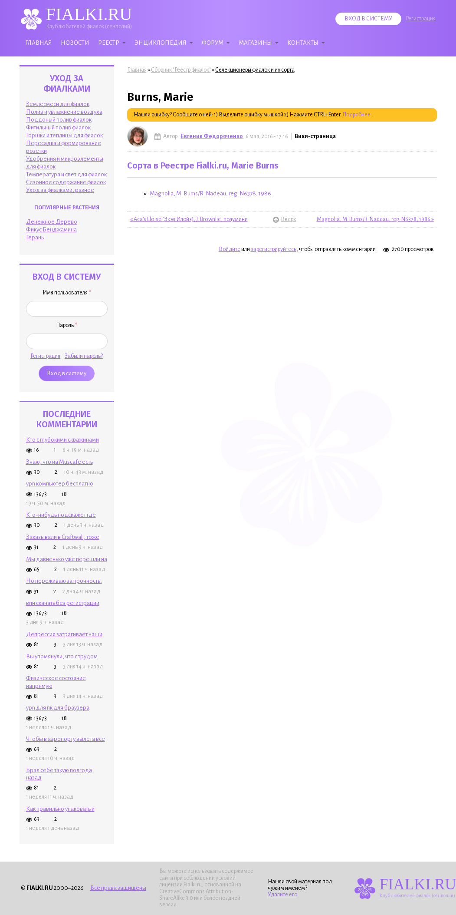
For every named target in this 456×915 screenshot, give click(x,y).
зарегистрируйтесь (273, 249)
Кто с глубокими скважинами (62, 439)
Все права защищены (118, 888)
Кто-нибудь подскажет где (61, 515)
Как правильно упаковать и (60, 809)
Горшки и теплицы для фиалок (64, 135)
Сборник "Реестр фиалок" (181, 70)
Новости (75, 43)
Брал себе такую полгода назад (59, 774)
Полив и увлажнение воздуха (64, 112)
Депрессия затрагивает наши (64, 634)
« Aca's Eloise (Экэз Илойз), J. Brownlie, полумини (189, 219)
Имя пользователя (67, 293)
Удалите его (282, 895)
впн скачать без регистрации (62, 603)
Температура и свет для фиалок (66, 174)
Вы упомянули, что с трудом (62, 656)
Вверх (283, 219)
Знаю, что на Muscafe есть (59, 462)
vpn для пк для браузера (57, 707)
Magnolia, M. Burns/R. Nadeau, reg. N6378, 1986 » (375, 219)
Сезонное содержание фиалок (66, 182)
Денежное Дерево (51, 221)
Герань (35, 237)
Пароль (66, 325)
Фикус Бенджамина (51, 229)
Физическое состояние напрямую (56, 682)
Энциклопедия (161, 43)
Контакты (302, 43)
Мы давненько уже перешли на (66, 559)
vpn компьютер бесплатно (59, 483)
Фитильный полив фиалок (58, 127)
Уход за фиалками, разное (60, 190)
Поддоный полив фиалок (59, 119)
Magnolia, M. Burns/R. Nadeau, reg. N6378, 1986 (210, 193)
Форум (212, 43)
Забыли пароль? (84, 356)
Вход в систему (368, 19)
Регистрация (421, 19)
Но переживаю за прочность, (64, 581)
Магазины (255, 43)
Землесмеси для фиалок (57, 104)
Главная (38, 43)
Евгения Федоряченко (212, 136)
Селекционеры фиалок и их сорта (255, 70)
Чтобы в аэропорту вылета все (65, 739)
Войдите (229, 249)
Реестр (108, 43)
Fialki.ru (193, 885)
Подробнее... (358, 115)
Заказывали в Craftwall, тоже (62, 537)
